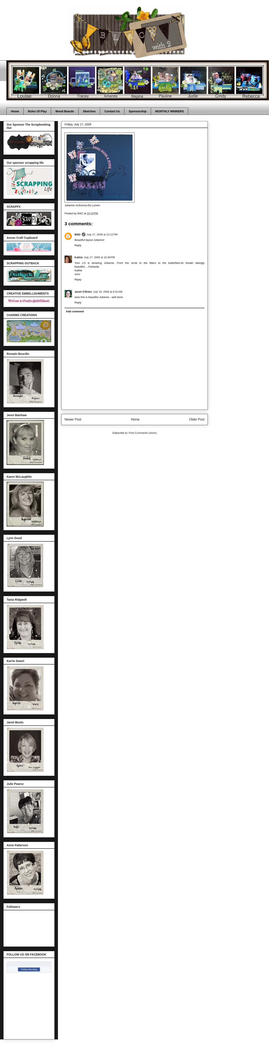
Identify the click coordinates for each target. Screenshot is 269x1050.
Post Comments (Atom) (143, 432)
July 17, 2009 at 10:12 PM (102, 234)
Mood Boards (64, 111)
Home (15, 111)
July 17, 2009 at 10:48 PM (99, 257)
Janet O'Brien (83, 291)
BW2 (77, 234)
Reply (77, 245)
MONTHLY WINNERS (169, 111)
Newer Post (73, 419)
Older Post (196, 419)
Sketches (89, 111)
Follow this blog (29, 969)
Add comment (75, 311)
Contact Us (112, 111)
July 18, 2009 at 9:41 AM (107, 291)
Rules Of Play (37, 111)
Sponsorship (138, 111)
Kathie (78, 257)
